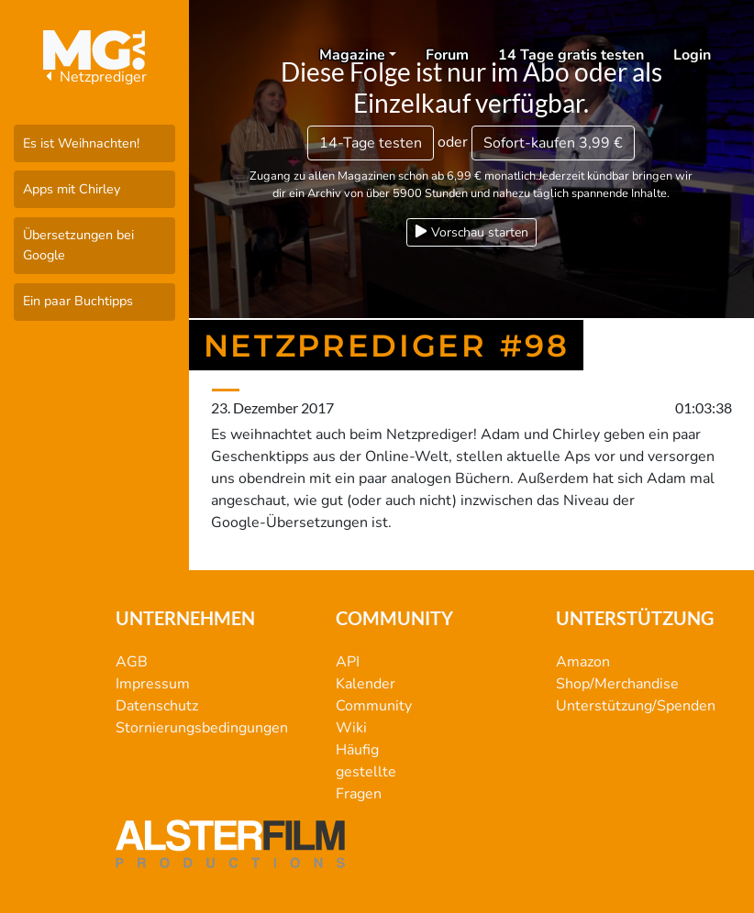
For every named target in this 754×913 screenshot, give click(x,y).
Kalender (365, 684)
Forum (447, 55)
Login (692, 55)
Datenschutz (157, 706)
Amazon (583, 662)
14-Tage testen (370, 143)
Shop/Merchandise (617, 684)
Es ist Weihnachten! (81, 143)
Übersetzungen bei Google (78, 245)
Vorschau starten (471, 232)
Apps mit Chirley (71, 189)
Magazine (352, 55)
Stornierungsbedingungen (202, 728)
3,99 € (553, 143)
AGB (132, 662)
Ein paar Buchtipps (78, 301)
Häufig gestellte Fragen (366, 772)
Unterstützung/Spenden (635, 706)
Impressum (153, 684)
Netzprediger (94, 77)
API (348, 662)
